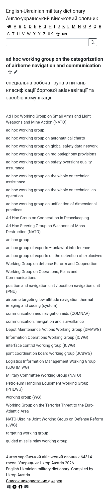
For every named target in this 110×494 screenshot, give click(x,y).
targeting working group (27, 433)
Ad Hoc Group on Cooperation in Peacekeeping (47, 217)
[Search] (47, 42)
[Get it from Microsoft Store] (8, 487)
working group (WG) (23, 397)
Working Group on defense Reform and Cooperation (51, 263)
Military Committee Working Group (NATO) (43, 375)
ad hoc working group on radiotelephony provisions (51, 154)
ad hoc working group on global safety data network (52, 146)
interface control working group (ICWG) (40, 345)
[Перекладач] (64, 34)
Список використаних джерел (34, 481)
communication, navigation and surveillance (45, 321)
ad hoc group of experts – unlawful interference (48, 247)
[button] (10, 72)
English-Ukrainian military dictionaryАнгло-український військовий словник (52, 14)
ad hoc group (17, 239)
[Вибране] (58, 34)
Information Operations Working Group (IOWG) (47, 337)
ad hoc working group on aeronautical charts (45, 138)
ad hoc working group (25, 130)
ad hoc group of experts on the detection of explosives (54, 255)
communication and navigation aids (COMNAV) (48, 313)
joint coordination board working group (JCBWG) (49, 353)
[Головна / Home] (9, 26)
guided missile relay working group (36, 441)
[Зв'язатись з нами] (26, 487)
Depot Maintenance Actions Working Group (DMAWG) (53, 329)
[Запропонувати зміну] (15, 72)
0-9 (50, 34)
